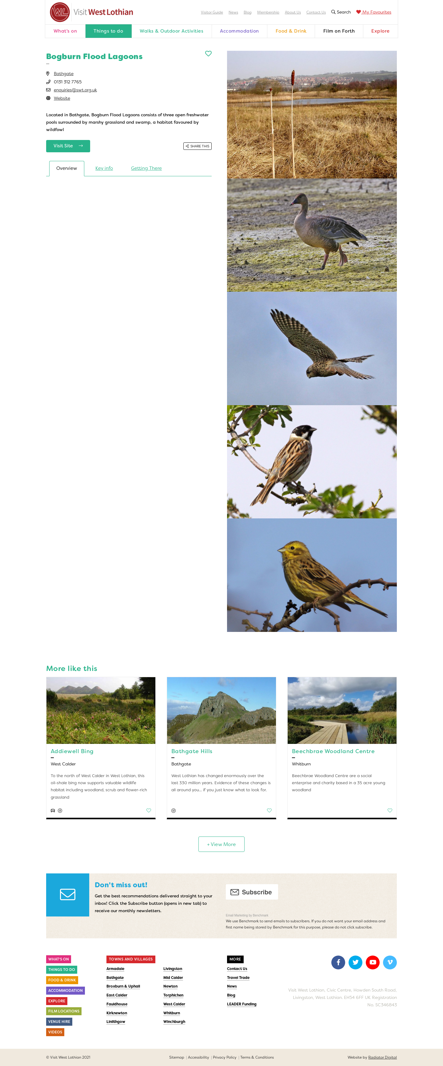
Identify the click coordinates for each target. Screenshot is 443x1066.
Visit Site (68, 146)
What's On (58, 959)
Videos (55, 1032)
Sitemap (176, 1057)
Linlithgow (115, 1021)
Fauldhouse (116, 1004)
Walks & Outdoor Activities (171, 31)
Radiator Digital (382, 1057)
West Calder (174, 1004)
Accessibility (198, 1057)
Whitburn (171, 1013)
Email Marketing (237, 915)
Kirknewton (116, 1013)
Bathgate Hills (192, 751)
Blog (248, 12)
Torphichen (173, 995)
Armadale (115, 968)
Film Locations (63, 1011)
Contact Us (316, 12)
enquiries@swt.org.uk (75, 90)
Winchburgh (174, 1021)
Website (62, 98)
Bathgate (64, 73)
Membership (268, 12)
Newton (170, 986)
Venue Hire (59, 1021)
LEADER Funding (242, 1004)
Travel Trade (238, 977)
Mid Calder (173, 977)
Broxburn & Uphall (123, 986)
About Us (293, 12)
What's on (65, 31)
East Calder (116, 995)
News (233, 12)
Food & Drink (291, 31)
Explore (380, 31)
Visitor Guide (212, 12)
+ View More (221, 844)
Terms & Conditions (257, 1057)
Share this (197, 146)
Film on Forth (339, 31)
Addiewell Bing (72, 751)
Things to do (108, 31)
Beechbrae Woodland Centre (333, 751)
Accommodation (239, 31)
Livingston (172, 968)
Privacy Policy (225, 1057)
